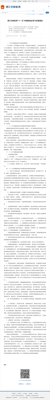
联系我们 (14, 393)
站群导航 (14, 1)
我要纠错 (21, 383)
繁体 (29, 1)
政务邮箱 (19, 1)
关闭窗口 (29, 383)
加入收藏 (25, 393)
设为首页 (19, 393)
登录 (33, 1)
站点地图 (30, 393)
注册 (36, 1)
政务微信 (25, 1)
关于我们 (36, 393)
